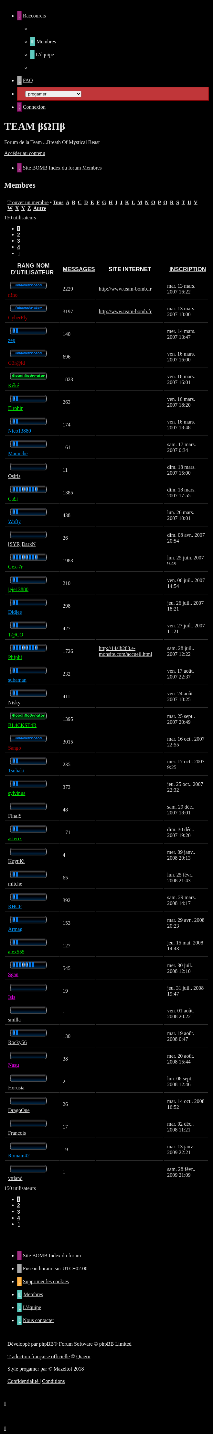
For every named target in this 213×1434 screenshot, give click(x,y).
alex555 (16, 951)
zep (11, 340)
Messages (79, 269)
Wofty (14, 521)
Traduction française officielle (38, 1356)
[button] (18, 253)
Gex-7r (15, 566)
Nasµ (13, 1065)
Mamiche (17, 453)
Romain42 (19, 1155)
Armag (15, 929)
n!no (12, 295)
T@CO (15, 634)
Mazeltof (63, 1369)
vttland (15, 1178)
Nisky (14, 702)
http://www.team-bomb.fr (125, 289)
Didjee (15, 612)
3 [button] (18, 241)
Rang (25, 265)
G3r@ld (16, 363)
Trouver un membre (27, 202)
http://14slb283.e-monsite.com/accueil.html (125, 651)
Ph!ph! (15, 657)
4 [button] (18, 247)
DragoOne (19, 1110)
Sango (14, 748)
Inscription (187, 269)
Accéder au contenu (24, 153)
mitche (15, 884)
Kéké (13, 385)
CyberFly (17, 317)
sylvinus (16, 793)
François (17, 1133)
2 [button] (18, 234)
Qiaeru (83, 1356)
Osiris (14, 476)
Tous (58, 202)
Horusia (16, 1087)
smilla (14, 1019)
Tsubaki (16, 770)
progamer (29, 1369)
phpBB (46, 1344)
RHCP (15, 906)
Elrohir (15, 408)
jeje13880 (18, 589)
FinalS (15, 816)
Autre (39, 208)
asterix (15, 838)
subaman (17, 680)
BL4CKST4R (22, 725)
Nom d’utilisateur (32, 269)
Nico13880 (19, 431)
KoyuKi (16, 861)
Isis (11, 997)
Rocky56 (17, 1042)
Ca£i (13, 499)
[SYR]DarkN (22, 544)
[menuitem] (43, 41)
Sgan (13, 974)
